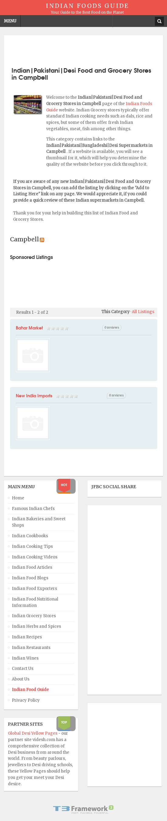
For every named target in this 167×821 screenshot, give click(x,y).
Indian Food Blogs (30, 578)
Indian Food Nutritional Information (35, 602)
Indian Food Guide (30, 689)
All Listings (143, 311)
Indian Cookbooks (30, 535)
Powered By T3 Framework (83, 809)
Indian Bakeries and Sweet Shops (39, 522)
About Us (20, 679)
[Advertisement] (83, 50)
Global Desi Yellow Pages (33, 733)
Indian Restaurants (31, 647)
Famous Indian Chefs (33, 508)
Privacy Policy (26, 700)
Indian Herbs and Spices (36, 626)
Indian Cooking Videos (34, 557)
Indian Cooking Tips (32, 546)
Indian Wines (25, 658)
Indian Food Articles (32, 567)
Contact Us (22, 668)
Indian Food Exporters (34, 588)
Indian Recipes (27, 637)
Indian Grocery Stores (34, 615)
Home (18, 498)
